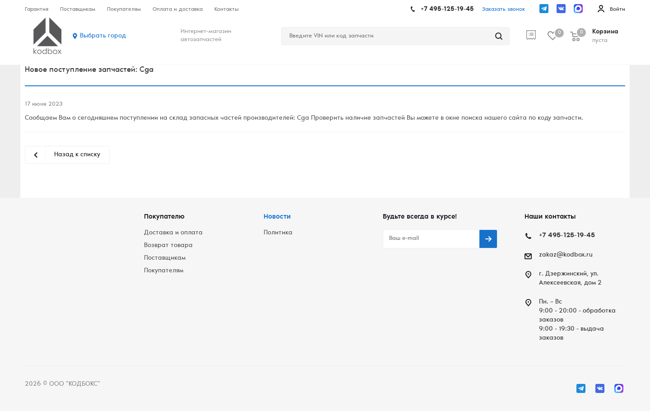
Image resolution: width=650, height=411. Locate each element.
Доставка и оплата (173, 233)
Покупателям (163, 271)
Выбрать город (103, 36)
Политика (278, 233)
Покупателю (164, 217)
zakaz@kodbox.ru (566, 255)
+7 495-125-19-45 (447, 9)
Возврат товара (168, 246)
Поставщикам (165, 258)
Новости (277, 217)
